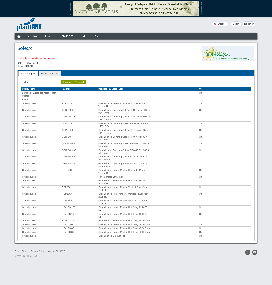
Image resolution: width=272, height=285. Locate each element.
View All (79, 82)
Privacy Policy (37, 251)
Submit (67, 82)
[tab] (28, 73)
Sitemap (73, 251)
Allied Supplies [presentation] (28, 73)
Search (32, 36)
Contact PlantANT (56, 251)
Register (249, 24)
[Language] (220, 24)
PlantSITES (67, 36)
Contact (99, 36)
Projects (49, 36)
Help (84, 36)
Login (236, 24)
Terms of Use (21, 251)
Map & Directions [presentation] (50, 73)
